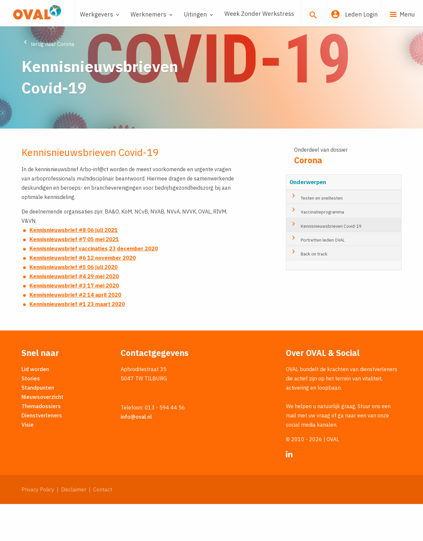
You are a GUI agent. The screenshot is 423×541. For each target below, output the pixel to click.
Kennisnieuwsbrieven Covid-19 (325, 261)
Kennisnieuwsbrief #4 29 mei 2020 (74, 313)
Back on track (308, 288)
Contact (102, 526)
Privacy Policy (37, 526)
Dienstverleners (41, 452)
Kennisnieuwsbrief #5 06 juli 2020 (73, 304)
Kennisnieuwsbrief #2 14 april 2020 (75, 331)
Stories (30, 415)
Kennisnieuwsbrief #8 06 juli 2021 (73, 267)
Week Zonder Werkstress (259, 14)
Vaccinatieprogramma (316, 246)
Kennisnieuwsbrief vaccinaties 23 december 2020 (93, 285)
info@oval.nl (136, 453)
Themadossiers (41, 443)
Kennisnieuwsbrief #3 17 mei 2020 (74, 322)
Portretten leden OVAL (317, 275)
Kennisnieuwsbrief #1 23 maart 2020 (77, 341)
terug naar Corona (47, 44)
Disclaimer (73, 526)
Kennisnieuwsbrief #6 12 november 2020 (82, 294)
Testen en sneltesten (316, 233)
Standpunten (37, 424)
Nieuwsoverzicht (42, 433)
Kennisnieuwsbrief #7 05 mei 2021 (74, 276)
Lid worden (35, 406)
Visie (27, 461)
